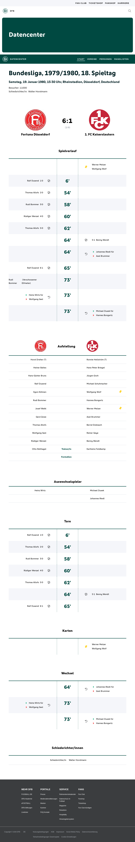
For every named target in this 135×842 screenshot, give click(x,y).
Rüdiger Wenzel (31, 216)
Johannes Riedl (103, 252)
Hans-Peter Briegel (96, 368)
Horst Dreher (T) (38, 360)
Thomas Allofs (32, 193)
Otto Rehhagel (39, 449)
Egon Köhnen (39, 392)
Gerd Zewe (41, 417)
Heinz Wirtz (34, 295)
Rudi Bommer (32, 204)
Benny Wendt (102, 240)
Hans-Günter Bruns (37, 376)
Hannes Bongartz (104, 315)
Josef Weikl (40, 409)
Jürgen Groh (92, 376)
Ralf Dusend (33, 181)
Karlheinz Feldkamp (96, 449)
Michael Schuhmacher (97, 384)
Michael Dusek (103, 311)
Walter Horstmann (37, 91)
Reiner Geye (92, 433)
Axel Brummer (103, 256)
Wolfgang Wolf (99, 169)
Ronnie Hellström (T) (97, 360)
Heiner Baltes (39, 368)
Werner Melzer (99, 165)
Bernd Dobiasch (94, 425)
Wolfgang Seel (36, 299)
